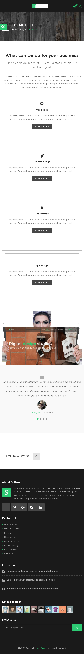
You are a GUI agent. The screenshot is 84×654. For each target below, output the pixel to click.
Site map (8, 554)
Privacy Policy (11, 545)
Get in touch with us (23, 456)
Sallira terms (10, 550)
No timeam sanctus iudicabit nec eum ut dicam (32, 588)
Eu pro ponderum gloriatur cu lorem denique (31, 580)
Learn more (42, 126)
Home (15, 29)
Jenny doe (36, 413)
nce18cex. (41, 648)
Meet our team (11, 529)
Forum (7, 533)
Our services (10, 525)
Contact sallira (11, 541)
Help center (10, 537)
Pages (23, 29)
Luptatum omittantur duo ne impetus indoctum (32, 571)
